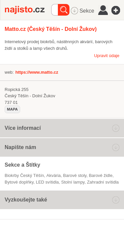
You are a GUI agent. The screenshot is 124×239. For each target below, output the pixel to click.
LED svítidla (47, 182)
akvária (53, 175)
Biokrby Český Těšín (24, 175)
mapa (12, 109)
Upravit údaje (106, 55)
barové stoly (75, 175)
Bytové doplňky (19, 182)
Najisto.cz (28, 10)
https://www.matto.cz (36, 72)
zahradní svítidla (103, 182)
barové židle (101, 175)
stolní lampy (73, 182)
